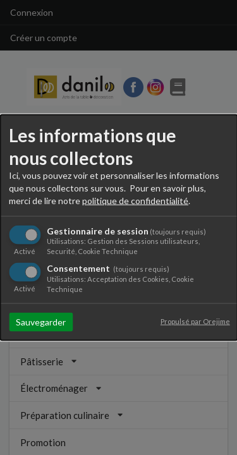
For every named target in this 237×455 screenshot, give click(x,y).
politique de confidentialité (135, 200)
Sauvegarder (41, 321)
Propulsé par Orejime (195, 321)
